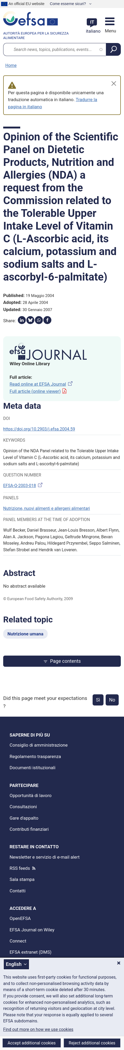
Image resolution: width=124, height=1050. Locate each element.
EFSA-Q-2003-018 (23, 485)
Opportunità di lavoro (31, 795)
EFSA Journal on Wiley (32, 929)
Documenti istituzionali (32, 767)
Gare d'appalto (24, 818)
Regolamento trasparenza (35, 756)
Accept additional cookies (32, 1042)
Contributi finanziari (29, 829)
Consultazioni (23, 806)
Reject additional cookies (92, 1042)
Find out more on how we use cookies (38, 1029)
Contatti (18, 890)
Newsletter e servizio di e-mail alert (45, 857)
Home (10, 65)
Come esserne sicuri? (68, 4)
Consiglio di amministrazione (39, 745)
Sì (98, 700)
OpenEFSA (20, 918)
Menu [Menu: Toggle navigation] (110, 30)
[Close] (113, 83)
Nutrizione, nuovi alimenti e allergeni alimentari (46, 508)
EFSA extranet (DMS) (30, 952)
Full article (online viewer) (38, 391)
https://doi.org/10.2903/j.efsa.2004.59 (39, 429)
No (112, 700)
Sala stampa (22, 879)
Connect (18, 941)
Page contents (62, 661)
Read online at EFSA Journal (41, 384)
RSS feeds (20, 868)
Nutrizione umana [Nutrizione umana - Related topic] (25, 633)
